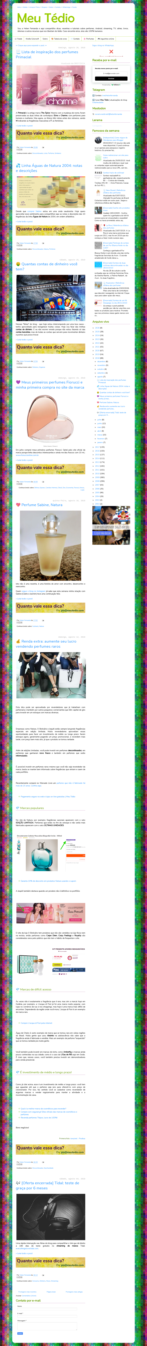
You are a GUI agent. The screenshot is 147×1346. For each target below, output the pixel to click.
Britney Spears (39, 488)
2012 (97, 466)
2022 (97, 343)
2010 (97, 473)
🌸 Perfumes (89, 39)
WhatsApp (66, 7)
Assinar (111, 78)
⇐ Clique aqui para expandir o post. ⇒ (31, 45)
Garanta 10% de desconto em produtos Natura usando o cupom (48, 881)
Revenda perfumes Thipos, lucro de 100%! (39, 1117)
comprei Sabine (34, 211)
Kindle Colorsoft (32, 39)
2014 (97, 458)
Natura (46, 249)
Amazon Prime (34, 7)
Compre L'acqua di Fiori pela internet (36, 1023)
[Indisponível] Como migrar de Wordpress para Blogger (115, 138)
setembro (101, 373)
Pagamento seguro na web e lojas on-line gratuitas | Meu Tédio (48, 796)
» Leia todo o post (24, 125)
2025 (97, 331)
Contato (58, 7)
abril (99, 431)
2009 (97, 477)
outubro (100, 369)
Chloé (60, 488)
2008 (97, 481)
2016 (97, 451)
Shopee (44, 7)
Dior (64, 488)
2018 (97, 358)
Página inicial (51, 1292)
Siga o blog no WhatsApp (103, 45)
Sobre (51, 7)
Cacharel (35, 626)
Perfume (51, 153)
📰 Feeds (18, 39)
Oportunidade (48, 1168)
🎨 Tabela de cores (59, 39)
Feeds (74, 7)
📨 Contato (75, 39)
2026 (97, 328)
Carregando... (97, 126)
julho (99, 419)
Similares (58, 153)
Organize (42, 367)
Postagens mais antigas (74, 1292)
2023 (97, 339)
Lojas (82, 490)
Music (48, 1281)
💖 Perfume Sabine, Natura (39, 504)
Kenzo (82, 488)
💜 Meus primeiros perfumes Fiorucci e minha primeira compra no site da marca (50, 385)
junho (99, 423)
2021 (97, 347)
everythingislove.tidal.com (27, 1248)
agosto (100, 376)
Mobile (25, 7)
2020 (97, 350)
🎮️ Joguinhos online (106, 39)
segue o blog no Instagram (34, 591)
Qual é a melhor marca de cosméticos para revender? (43, 1108)
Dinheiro (35, 367)
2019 (97, 354)
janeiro (100, 442)
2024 (97, 335)
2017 (97, 447)
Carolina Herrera (51, 488)
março (100, 435)
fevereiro (101, 438)
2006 (97, 489)
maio (99, 427)
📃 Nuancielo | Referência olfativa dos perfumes (113, 284)
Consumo (35, 1281)
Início (19, 7)
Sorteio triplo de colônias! (113, 173)
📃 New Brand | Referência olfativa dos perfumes (114, 191)
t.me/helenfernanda (110, 95)
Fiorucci (76, 488)
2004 (97, 496)
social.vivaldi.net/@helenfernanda (108, 114)
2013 (97, 462)
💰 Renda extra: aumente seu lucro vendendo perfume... (111, 407)
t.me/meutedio (97, 102)
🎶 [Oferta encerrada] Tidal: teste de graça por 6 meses (47, 1185)
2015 (97, 454)
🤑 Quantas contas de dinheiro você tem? (113, 392)
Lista (45, 153)
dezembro (101, 361)
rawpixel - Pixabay (77, 1138)
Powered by (111, 85)
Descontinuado (37, 153)
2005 (97, 492)
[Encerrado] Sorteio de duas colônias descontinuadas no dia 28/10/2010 (115, 265)
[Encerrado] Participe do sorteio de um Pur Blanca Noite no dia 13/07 (116, 245)
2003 (97, 500)
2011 (97, 470)
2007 (97, 485)
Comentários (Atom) (29, 1296)
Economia (69, 488)
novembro (101, 365)
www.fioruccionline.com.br (27, 455)
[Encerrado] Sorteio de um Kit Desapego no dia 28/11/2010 (115, 301)
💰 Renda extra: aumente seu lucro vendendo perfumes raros (46, 644)
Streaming (54, 1281)
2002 (97, 504)
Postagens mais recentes (27, 1292)
